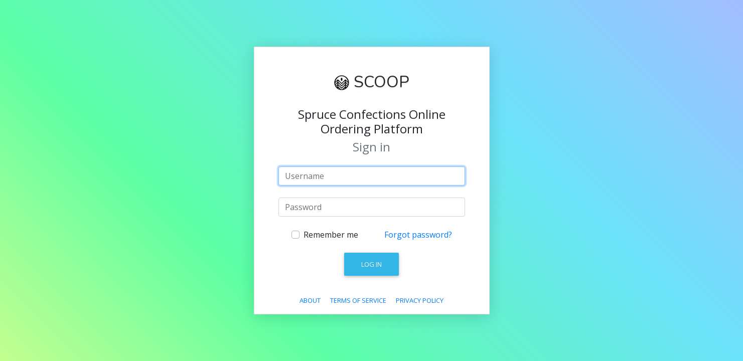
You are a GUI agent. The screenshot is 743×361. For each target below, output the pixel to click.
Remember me (331, 234)
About (310, 300)
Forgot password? (418, 234)
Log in (371, 264)
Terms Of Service (358, 300)
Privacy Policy (419, 300)
